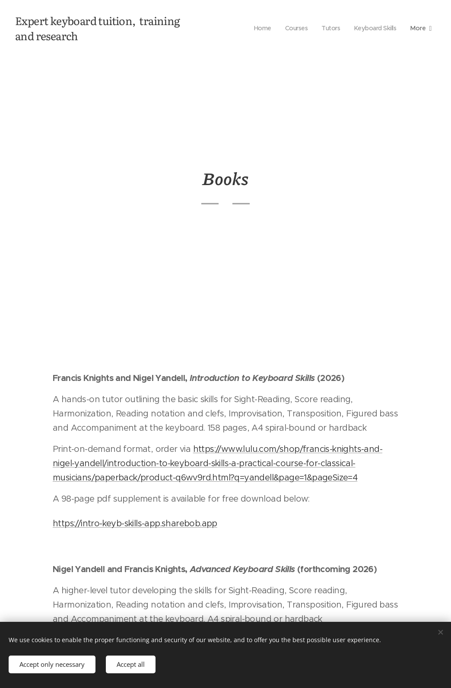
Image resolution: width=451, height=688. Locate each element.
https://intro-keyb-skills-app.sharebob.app (135, 523)
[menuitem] (258, 28)
